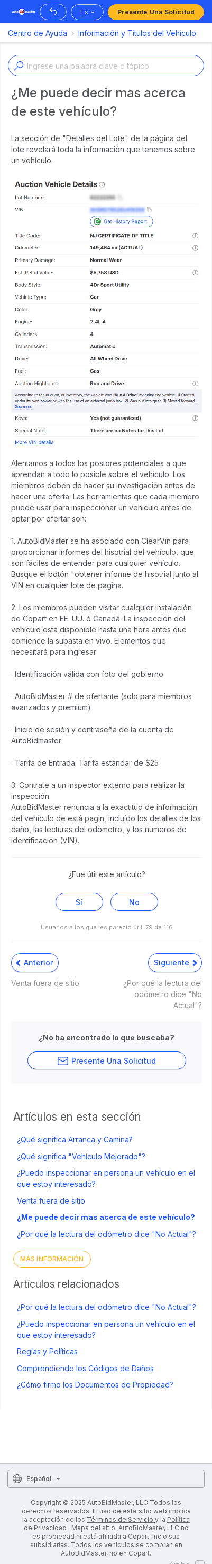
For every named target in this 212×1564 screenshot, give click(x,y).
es (84, 12)
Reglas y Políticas (47, 1351)
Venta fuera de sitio (51, 1200)
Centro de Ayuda (37, 33)
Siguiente (175, 962)
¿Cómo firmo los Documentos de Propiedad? (95, 1384)
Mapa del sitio (93, 1528)
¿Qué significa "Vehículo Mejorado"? (81, 1156)
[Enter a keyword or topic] (106, 65)
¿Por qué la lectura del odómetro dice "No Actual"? (106, 1234)
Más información (52, 1259)
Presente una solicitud (156, 12)
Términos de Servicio (121, 1519)
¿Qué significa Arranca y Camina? (75, 1139)
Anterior (34, 962)
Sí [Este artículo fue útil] (79, 902)
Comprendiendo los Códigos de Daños (85, 1368)
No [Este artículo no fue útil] (134, 902)
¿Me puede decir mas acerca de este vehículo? (106, 1217)
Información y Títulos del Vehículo (137, 33)
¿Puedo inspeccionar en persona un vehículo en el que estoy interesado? (106, 1178)
